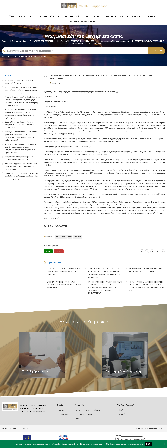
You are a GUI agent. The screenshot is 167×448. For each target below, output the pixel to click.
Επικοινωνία (63, 414)
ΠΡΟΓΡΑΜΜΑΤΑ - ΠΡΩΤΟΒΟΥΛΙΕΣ (69, 41)
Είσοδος (121, 410)
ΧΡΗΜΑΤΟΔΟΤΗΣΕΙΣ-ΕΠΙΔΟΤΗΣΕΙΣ (41, 41)
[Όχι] (164, 445)
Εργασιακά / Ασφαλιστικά (116, 16)
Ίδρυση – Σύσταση (17, 16)
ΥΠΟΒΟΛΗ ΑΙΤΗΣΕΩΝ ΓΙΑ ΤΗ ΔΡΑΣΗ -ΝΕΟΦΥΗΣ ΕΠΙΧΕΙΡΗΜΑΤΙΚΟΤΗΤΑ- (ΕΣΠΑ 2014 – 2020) (64, 285)
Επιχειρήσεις (42, 56)
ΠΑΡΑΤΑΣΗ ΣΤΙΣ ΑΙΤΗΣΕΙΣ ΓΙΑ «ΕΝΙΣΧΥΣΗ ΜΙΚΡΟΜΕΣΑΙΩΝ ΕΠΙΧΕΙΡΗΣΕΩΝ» (146, 270)
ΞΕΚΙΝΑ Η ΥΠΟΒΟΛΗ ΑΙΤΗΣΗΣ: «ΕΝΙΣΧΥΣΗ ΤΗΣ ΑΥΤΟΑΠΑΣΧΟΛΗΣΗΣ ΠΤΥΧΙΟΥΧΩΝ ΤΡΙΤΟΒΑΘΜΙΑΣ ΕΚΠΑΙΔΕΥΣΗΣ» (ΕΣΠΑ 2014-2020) (147, 286)
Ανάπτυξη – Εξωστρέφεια (143, 16)
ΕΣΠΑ (70, 237)
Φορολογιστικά (93, 16)
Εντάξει (148, 444)
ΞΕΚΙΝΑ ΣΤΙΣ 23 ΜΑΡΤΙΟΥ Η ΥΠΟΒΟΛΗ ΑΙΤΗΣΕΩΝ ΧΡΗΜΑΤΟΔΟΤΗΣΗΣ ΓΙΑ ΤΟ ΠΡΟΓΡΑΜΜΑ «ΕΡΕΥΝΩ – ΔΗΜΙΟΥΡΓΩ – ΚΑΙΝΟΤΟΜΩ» (104, 273)
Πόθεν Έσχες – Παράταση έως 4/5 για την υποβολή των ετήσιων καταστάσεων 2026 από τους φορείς (22, 176)
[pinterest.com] (152, 251)
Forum (79, 418)
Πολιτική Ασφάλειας (9, 428)
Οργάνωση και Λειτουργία (42, 16)
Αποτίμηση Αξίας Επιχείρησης (88, 410)
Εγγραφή (121, 414)
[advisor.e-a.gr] (162, 251)
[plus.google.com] (157, 251)
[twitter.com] (142, 251)
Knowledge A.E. (155, 428)
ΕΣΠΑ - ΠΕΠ (89, 41)
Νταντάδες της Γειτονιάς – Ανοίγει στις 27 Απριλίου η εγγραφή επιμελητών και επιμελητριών (22, 166)
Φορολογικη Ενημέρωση (28, 56)
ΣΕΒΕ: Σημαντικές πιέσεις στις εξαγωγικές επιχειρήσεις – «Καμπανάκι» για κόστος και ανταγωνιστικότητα (22, 90)
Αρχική (4, 41)
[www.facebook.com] (147, 251)
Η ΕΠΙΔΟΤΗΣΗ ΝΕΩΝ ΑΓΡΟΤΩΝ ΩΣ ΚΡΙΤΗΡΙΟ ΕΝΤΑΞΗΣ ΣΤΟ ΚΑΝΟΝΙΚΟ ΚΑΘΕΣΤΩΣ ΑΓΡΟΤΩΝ (65, 271)
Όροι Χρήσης (23, 428)
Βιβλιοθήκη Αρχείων (18, 41)
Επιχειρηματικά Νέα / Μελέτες (82, 21)
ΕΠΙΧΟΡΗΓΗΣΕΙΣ (61, 237)
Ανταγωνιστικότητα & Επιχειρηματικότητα (113, 41)
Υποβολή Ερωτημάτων (85, 414)
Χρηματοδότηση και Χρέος (70, 16)
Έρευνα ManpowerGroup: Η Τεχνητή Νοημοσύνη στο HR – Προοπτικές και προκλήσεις (20, 125)
